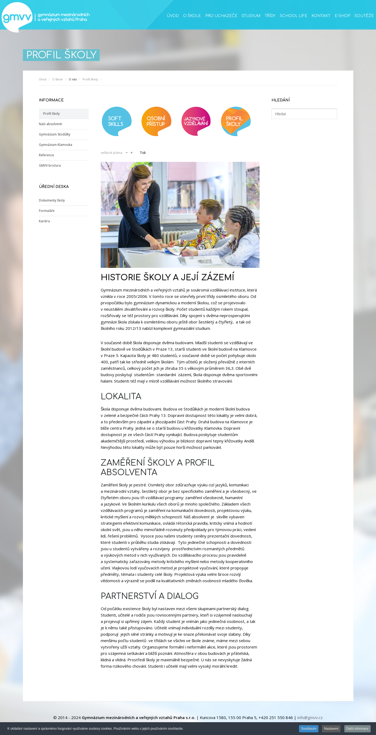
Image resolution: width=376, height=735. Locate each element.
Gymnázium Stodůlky (54, 134)
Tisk (143, 152)
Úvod (173, 16)
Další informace (357, 729)
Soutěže (364, 16)
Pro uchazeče (221, 16)
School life (293, 16)
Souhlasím (308, 729)
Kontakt (321, 16)
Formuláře (47, 210)
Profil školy (90, 79)
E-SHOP (342, 16)
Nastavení (331, 729)
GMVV (45, 17)
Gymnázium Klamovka (55, 144)
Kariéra (44, 221)
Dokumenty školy (52, 200)
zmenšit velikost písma (127, 152)
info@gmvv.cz (310, 717)
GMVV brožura (50, 165)
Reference (46, 155)
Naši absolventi (50, 124)
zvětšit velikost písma (132, 152)
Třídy (270, 16)
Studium (251, 16)
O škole (192, 16)
